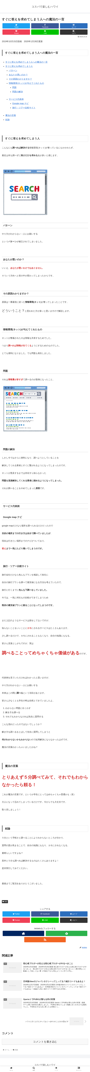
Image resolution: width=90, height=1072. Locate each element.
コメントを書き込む (45, 1041)
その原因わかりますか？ (20, 79)
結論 (7, 119)
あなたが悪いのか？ (18, 75)
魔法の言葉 (10, 115)
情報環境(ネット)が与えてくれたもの (26, 83)
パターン (13, 70)
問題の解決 (17, 92)
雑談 (5, 901)
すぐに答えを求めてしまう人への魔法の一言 (26, 62)
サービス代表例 (16, 99)
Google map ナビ (20, 103)
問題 (14, 87)
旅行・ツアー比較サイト (24, 108)
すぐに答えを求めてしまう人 (19, 66)
